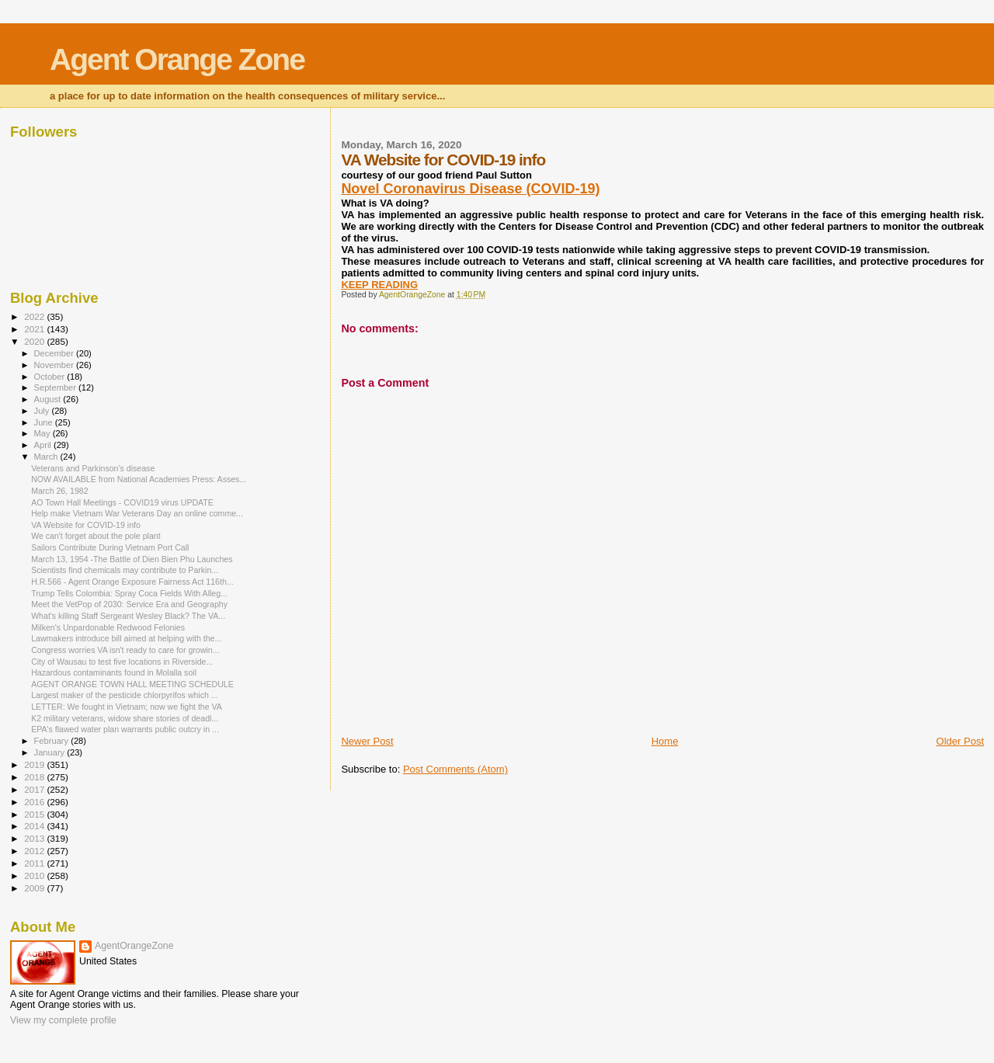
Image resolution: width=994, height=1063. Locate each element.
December (55, 353)
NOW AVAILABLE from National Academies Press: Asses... (138, 479)
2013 (35, 838)
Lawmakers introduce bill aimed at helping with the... (126, 638)
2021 (35, 329)
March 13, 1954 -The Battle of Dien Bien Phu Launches (131, 559)
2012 (35, 851)
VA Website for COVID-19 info (86, 525)
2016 (35, 802)
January (51, 752)
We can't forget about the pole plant (96, 535)
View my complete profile (63, 1020)
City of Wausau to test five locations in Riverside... (122, 661)
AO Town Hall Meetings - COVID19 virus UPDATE (122, 502)
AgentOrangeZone (134, 945)
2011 (35, 863)
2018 (35, 777)
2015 (35, 814)
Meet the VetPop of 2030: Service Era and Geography (129, 604)
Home (665, 741)
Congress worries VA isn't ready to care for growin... (125, 650)
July (43, 410)
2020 (35, 341)
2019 (35, 764)
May (43, 433)
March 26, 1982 (60, 490)
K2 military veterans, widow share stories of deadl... (124, 718)
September (56, 387)
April (44, 445)
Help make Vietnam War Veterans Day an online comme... (137, 513)
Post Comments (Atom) (455, 769)
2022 (35, 316)
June (44, 422)
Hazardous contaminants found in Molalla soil (113, 672)
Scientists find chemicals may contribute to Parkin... (124, 570)
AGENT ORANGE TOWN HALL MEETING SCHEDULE (132, 684)
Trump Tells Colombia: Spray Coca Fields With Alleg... (129, 593)
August (49, 399)
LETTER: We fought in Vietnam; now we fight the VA (126, 706)
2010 (35, 875)
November (55, 365)
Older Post (960, 741)
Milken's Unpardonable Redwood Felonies (108, 627)
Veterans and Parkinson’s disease (93, 468)
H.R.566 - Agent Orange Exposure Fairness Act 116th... (132, 581)
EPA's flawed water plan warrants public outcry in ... (125, 729)
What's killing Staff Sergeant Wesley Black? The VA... (128, 615)
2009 (35, 888)
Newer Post (367, 741)
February (52, 740)
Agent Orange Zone (177, 59)
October (51, 376)
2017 (35, 789)
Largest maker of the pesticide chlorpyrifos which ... (124, 695)
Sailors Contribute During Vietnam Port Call (110, 547)
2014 (35, 826)
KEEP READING (379, 284)
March (47, 456)
